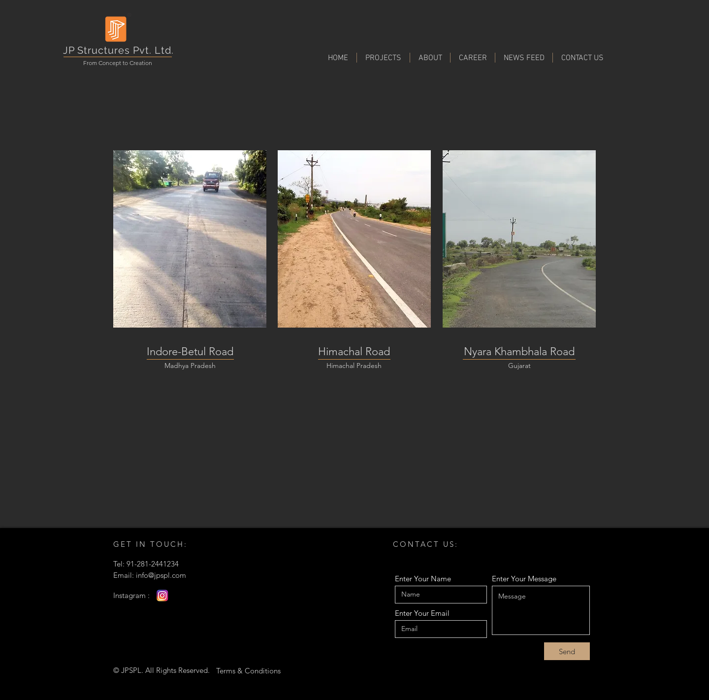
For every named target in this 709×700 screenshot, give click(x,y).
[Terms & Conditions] (248, 670)
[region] (189, 239)
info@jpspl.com (161, 575)
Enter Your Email (422, 613)
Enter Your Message (524, 578)
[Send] (567, 651)
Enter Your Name (423, 578)
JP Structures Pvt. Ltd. (118, 50)
